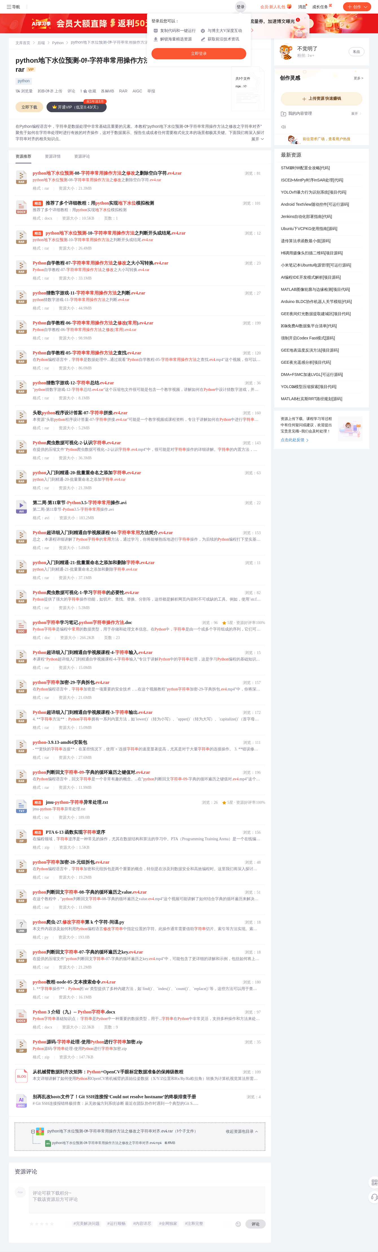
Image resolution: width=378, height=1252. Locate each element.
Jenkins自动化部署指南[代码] (306, 217)
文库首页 (23, 43)
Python (57, 43)
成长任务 (322, 5)
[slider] (42, 1224)
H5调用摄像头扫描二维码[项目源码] (312, 253)
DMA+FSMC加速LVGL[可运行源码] (312, 375)
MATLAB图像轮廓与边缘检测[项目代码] (315, 290)
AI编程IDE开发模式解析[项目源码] (311, 278)
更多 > (358, 78)
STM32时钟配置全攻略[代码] (305, 168)
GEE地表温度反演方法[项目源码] (310, 351)
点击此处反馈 (295, 440)
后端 (41, 43)
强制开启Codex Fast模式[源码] (308, 339)
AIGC (137, 92)
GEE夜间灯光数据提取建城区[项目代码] (316, 314)
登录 (241, 7)
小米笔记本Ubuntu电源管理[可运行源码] (316, 266)
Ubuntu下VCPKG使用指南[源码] (309, 229)
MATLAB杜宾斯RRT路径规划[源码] (311, 399)
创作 (357, 7)
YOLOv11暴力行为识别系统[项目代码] (313, 193)
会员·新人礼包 (276, 6)
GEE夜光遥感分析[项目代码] (306, 363)
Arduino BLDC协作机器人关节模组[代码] (316, 302)
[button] (257, 139)
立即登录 (199, 53)
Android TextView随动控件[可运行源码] (315, 205)
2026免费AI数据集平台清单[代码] (309, 326)
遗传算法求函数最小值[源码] (306, 241)
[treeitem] (144, 1137)
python (24, 81)
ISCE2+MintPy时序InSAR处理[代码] (312, 181)
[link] (23, 43)
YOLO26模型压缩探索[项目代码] (309, 387)
